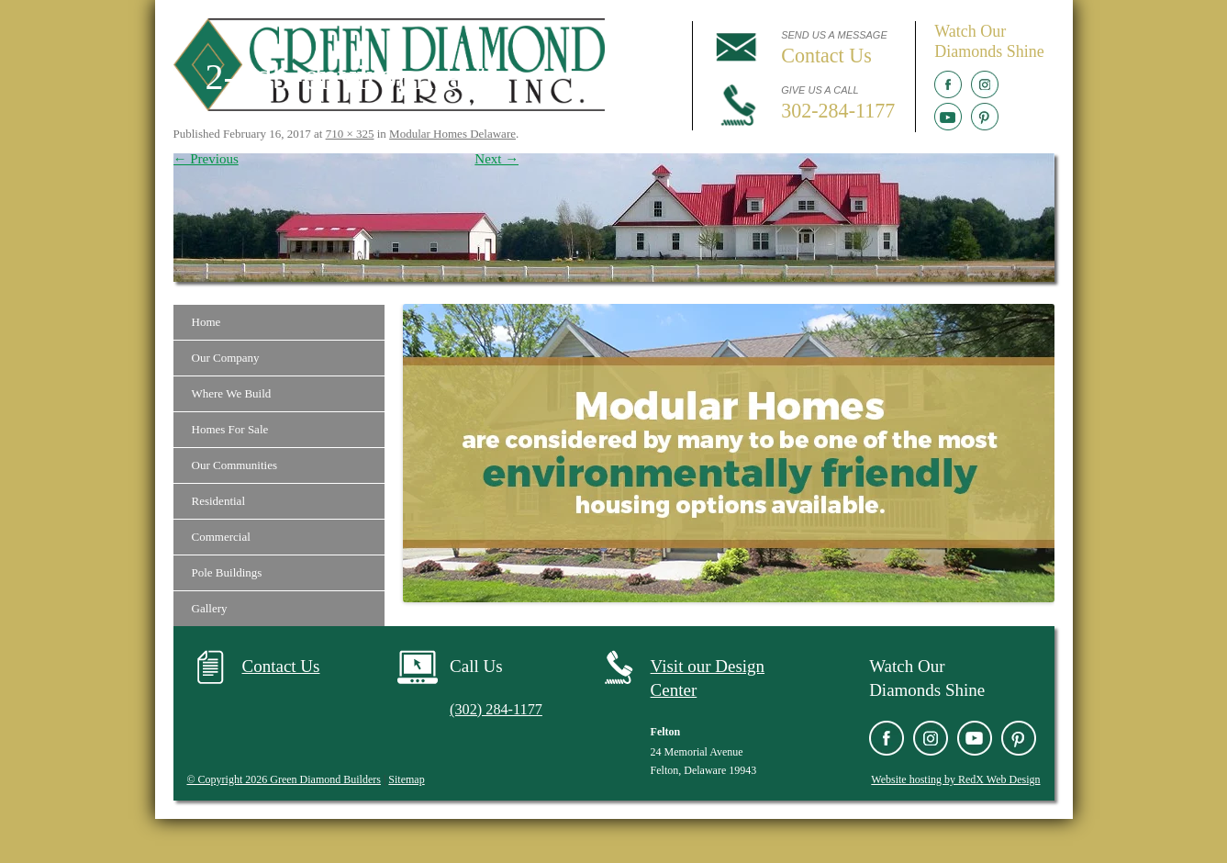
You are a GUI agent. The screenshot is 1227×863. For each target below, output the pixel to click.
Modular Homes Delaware (452, 133)
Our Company (226, 357)
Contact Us (281, 666)
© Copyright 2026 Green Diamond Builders (284, 779)
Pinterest (984, 116)
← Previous (206, 158)
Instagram (984, 84)
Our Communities (235, 465)
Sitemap (406, 779)
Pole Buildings (227, 572)
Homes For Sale (230, 429)
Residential (219, 501)
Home (206, 322)
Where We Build (232, 393)
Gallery (210, 608)
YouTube (948, 116)
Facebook (948, 84)
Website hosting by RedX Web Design (955, 779)
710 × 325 (350, 133)
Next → (496, 158)
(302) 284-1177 (501, 709)
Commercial (221, 537)
